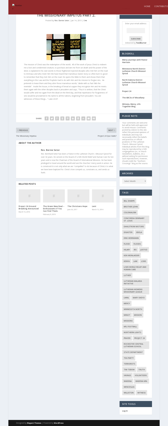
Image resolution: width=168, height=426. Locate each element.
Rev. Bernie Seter (61, 20)
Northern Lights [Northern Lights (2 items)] (132, 332)
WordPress (59, 423)
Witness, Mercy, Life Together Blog (131, 105)
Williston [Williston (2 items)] (129, 392)
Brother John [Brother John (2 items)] (131, 206)
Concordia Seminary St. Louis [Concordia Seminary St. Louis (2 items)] (134, 219)
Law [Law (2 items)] (135, 261)
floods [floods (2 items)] (137, 244)
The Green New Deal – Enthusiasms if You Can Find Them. (53, 208)
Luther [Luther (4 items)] (127, 275)
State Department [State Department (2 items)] (133, 352)
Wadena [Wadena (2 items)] (128, 381)
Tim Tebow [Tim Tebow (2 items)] (129, 369)
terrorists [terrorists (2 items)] (129, 363)
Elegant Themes (34, 423)
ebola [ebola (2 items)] (139, 232)
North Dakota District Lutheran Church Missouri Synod (134, 82)
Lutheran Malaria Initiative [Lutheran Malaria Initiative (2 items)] (133, 282)
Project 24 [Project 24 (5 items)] (139, 338)
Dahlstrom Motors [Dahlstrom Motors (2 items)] (134, 226)
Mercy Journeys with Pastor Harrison (134, 61)
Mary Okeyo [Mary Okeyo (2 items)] (139, 297)
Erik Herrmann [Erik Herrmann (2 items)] (131, 238)
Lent (94, 206)
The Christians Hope (77, 206)
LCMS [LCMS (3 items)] (143, 261)
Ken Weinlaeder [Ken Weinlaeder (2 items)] (131, 255)
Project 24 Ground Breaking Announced (29, 207)
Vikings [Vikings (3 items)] (127, 375)
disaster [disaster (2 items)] (128, 232)
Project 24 (126, 91)
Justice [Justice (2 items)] (143, 249)
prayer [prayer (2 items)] (127, 338)
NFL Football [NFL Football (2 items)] (130, 326)
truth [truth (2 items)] (141, 369)
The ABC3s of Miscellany (133, 97)
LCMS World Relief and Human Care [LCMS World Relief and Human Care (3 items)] (135, 268)
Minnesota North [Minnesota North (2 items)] (133, 309)
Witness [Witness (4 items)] (141, 392)
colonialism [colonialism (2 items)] (130, 212)
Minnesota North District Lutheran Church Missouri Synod (134, 71)
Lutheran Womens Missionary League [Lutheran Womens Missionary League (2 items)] (133, 290)
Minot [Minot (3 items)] (127, 315)
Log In (125, 411)
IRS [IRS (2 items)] (135, 249)
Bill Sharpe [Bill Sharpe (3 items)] (129, 201)
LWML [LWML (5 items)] (126, 297)
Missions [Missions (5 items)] (128, 321)
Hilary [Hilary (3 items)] (127, 249)
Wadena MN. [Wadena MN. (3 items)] (141, 381)
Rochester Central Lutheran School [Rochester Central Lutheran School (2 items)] (133, 345)
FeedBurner (141, 43)
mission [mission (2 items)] (138, 315)
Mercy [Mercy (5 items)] (127, 303)
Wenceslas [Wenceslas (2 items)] (129, 387)
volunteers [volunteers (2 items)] (141, 375)
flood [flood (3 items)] (127, 244)
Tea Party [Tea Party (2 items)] (129, 358)
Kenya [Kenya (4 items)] (127, 261)
